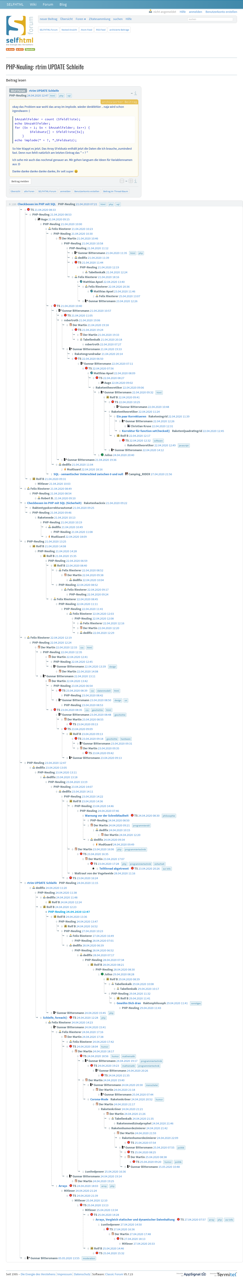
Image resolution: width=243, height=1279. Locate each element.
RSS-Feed (101, 29)
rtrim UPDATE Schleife (44, 91)
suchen (118, 19)
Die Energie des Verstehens (38, 1274)
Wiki (33, 4)
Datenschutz (82, 1274)
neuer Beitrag (48, 19)
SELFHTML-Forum (49, 29)
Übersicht (66, 19)
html (52, 95)
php (61, 95)
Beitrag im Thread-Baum (115, 191)
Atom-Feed (86, 29)
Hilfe (129, 19)
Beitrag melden (20, 181)
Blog (63, 4)
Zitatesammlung (99, 19)
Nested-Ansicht (69, 29)
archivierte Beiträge (119, 29)
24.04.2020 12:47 (37, 95)
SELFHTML (15, 4)
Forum (48, 4)
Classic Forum (114, 1274)
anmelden (65, 191)
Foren (79, 19)
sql (69, 95)
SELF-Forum (18, 90)
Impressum (64, 1274)
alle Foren (29, 191)
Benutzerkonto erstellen (86, 191)
